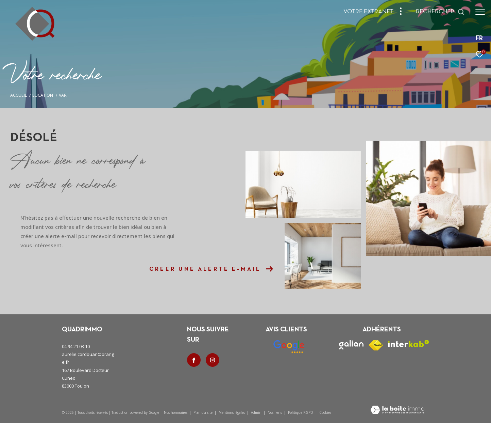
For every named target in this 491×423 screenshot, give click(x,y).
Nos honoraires (175, 412)
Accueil (18, 95)
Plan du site (203, 412)
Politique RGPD (300, 412)
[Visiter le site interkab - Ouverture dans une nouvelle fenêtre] (408, 343)
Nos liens (275, 412)
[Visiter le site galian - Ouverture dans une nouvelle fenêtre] (351, 344)
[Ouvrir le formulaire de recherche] (440, 12)
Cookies (325, 413)
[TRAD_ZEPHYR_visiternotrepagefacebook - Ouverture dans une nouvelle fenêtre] (194, 360)
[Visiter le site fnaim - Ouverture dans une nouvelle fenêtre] (376, 345)
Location (42, 95)
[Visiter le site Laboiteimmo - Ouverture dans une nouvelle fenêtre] (397, 410)
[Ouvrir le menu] (480, 12)
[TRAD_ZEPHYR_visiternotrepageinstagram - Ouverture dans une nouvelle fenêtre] (212, 360)
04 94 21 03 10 (76, 346)
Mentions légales (232, 412)
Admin (257, 412)
